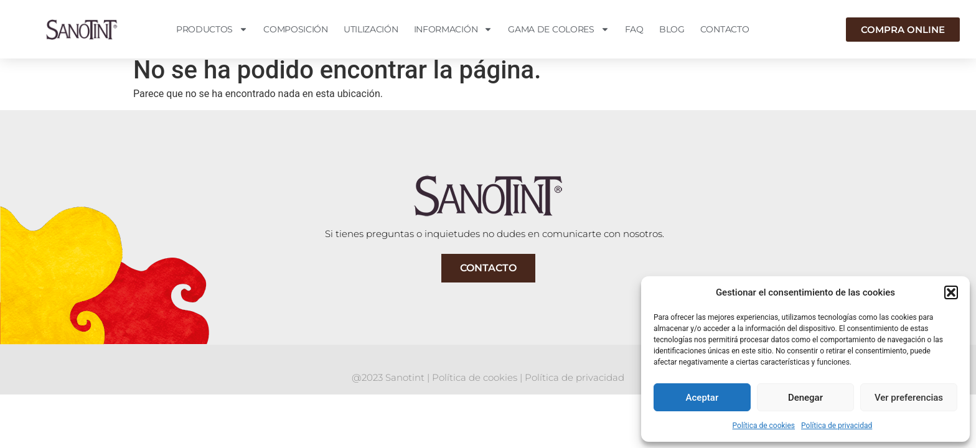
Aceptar (702, 397)
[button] (951, 292)
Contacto (724, 29)
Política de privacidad (836, 425)
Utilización (371, 29)
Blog (672, 29)
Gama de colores (558, 29)
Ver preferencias (909, 397)
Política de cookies (764, 425)
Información (453, 29)
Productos (212, 29)
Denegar (805, 397)
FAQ (634, 29)
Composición (295, 29)
